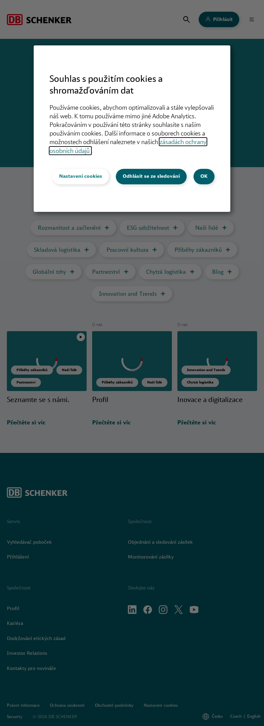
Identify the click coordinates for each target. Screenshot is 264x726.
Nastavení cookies (80, 176)
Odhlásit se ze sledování (151, 176)
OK (204, 176)
